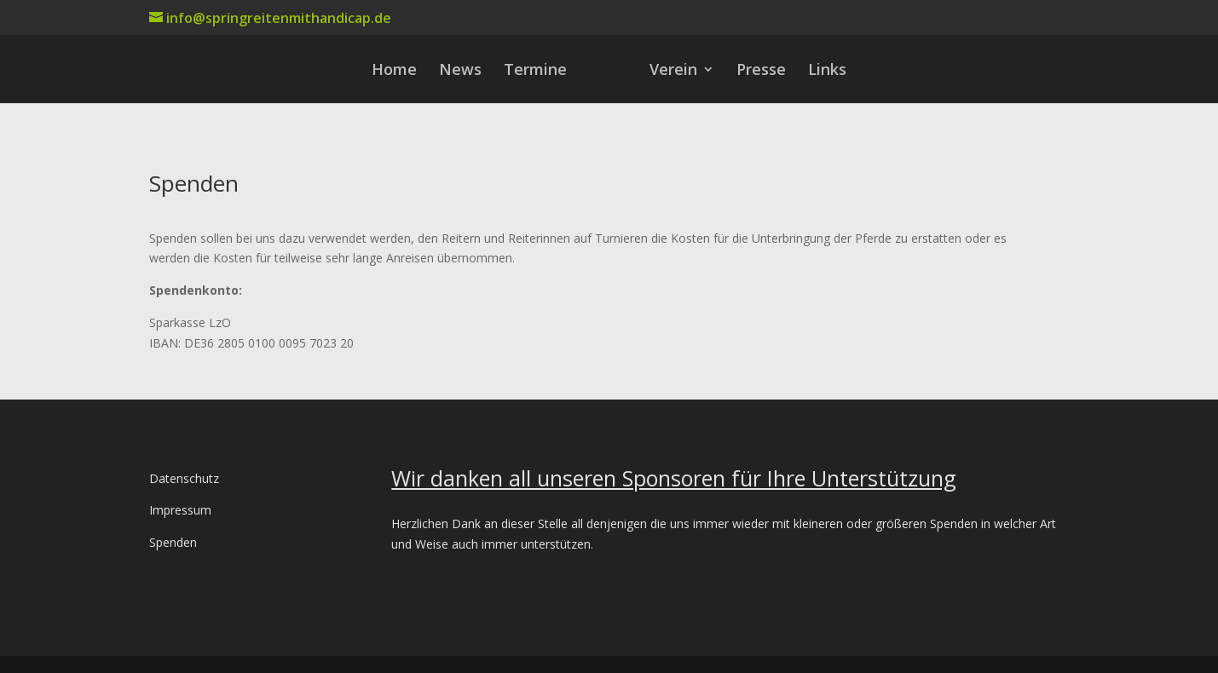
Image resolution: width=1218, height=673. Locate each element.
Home (394, 71)
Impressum (180, 510)
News (460, 71)
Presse (761, 71)
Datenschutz (184, 478)
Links (827, 71)
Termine (535, 71)
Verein (673, 71)
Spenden (173, 542)
